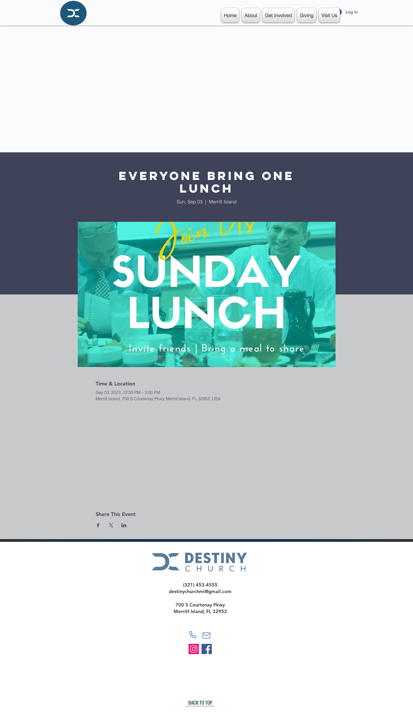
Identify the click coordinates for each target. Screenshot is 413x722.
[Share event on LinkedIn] (123, 525)
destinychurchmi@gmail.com (200, 591)
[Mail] (206, 635)
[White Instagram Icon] (177, 677)
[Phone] (192, 635)
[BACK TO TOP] (200, 702)
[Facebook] (206, 649)
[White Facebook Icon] (187, 677)
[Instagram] (194, 649)
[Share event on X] (111, 525)
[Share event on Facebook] (98, 525)
